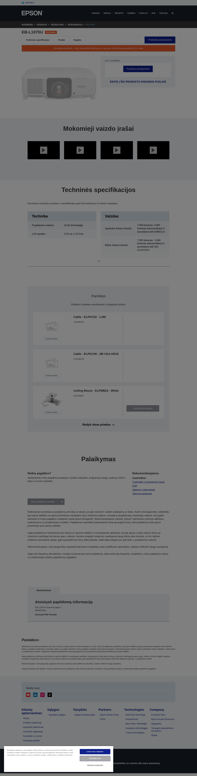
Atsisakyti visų (95, 758)
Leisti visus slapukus (95, 751)
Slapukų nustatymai (95, 765)
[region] (58, 759)
